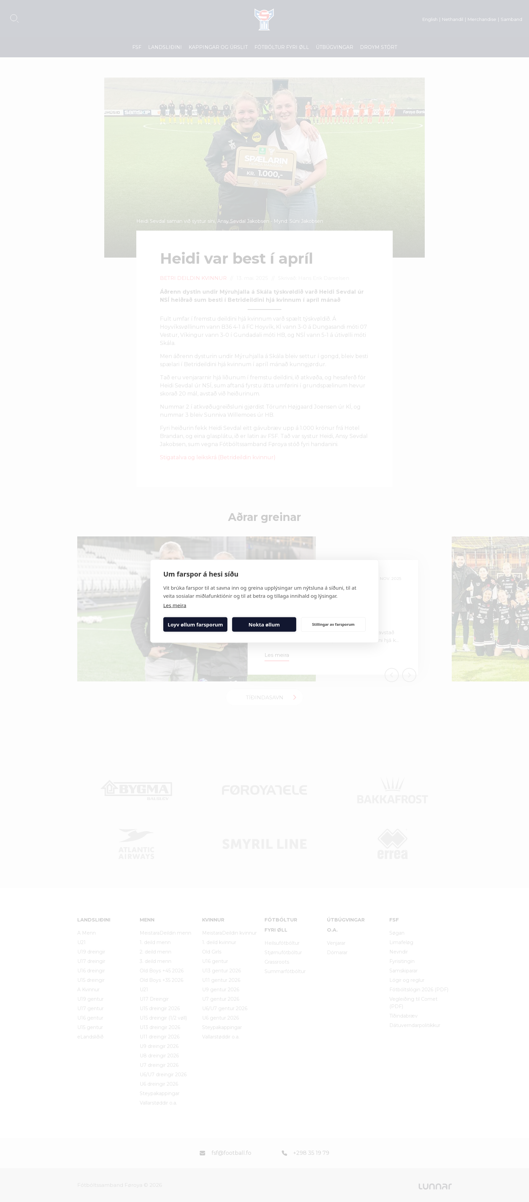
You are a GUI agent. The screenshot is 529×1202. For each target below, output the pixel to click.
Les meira (174, 605)
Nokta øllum (264, 624)
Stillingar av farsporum (333, 624)
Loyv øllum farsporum (195, 624)
